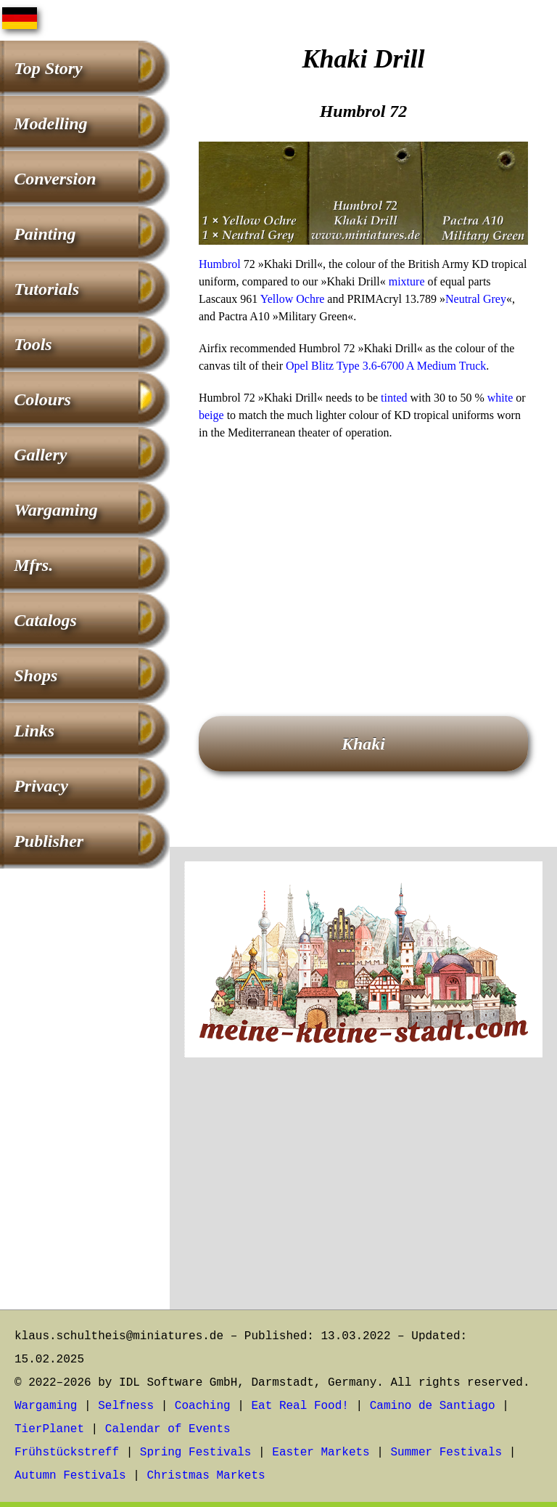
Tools (32, 344)
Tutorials (46, 289)
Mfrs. (33, 565)
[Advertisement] (363, 557)
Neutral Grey (475, 299)
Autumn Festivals (70, 1475)
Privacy (41, 785)
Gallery (40, 454)
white (500, 397)
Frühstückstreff (67, 1452)
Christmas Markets (206, 1475)
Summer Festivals (447, 1452)
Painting (44, 233)
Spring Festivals (196, 1452)
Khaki (363, 743)
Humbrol (220, 264)
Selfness (126, 1406)
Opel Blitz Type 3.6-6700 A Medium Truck (386, 366)
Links (34, 730)
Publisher (48, 841)
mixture (407, 281)
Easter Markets (320, 1452)
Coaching (203, 1406)
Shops (35, 675)
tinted (394, 397)
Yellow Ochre (292, 299)
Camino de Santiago (432, 1406)
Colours (42, 399)
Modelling (50, 123)
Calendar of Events (168, 1429)
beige (211, 415)
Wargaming (56, 509)
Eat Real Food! (299, 1406)
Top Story (48, 68)
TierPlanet (49, 1429)
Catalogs (45, 620)
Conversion (55, 178)
